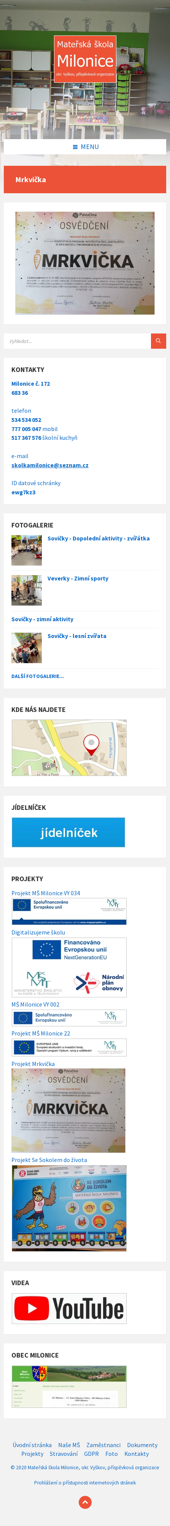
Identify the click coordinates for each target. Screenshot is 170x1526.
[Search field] (85, 341)
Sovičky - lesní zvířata (77, 636)
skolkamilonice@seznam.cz (50, 465)
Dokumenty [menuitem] (142, 1445)
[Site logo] (85, 123)
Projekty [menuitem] (32, 1453)
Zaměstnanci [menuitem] (103, 1445)
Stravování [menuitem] (64, 1453)
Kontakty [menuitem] (136, 1453)
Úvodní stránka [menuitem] (32, 1445)
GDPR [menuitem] (91, 1453)
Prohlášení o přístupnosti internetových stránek (85, 1483)
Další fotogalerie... (37, 676)
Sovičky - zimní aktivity (42, 619)
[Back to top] (85, 1502)
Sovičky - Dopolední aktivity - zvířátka (99, 538)
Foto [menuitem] (111, 1453)
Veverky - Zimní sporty (78, 578)
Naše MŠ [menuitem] (69, 1445)
